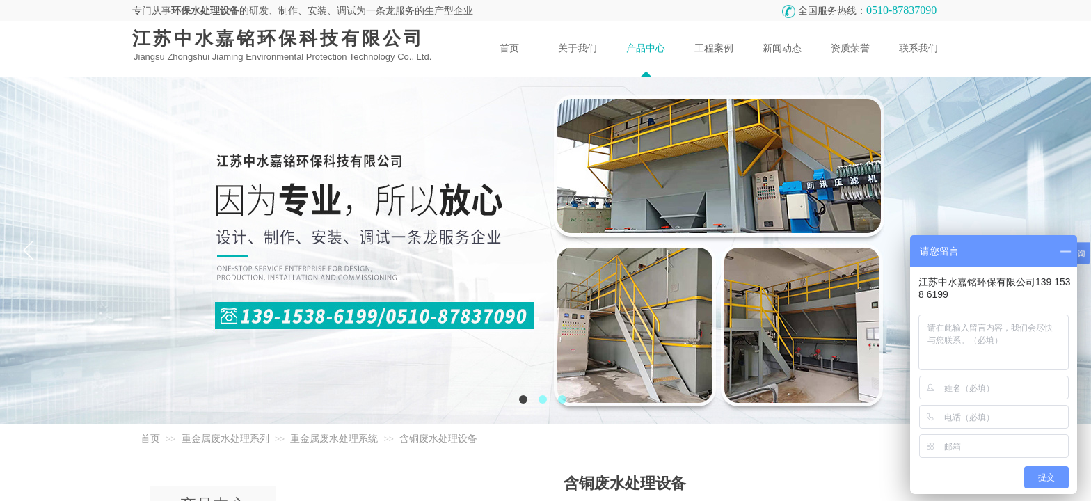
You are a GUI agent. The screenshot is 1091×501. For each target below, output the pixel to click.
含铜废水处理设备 (438, 439)
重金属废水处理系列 (225, 439)
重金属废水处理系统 (334, 439)
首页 (150, 439)
